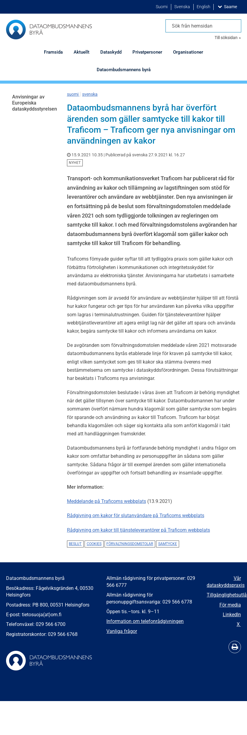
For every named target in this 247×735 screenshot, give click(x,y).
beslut (75, 544)
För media (230, 605)
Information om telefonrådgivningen (145, 621)
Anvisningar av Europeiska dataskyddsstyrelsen (34, 103)
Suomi (162, 6)
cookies (94, 544)
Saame (231, 6)
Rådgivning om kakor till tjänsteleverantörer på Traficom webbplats (138, 530)
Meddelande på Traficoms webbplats (106, 501)
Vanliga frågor (121, 631)
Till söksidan (226, 37)
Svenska (182, 6)
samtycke (167, 544)
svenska (90, 94)
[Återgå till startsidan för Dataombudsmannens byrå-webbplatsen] (49, 29)
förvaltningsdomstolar (129, 544)
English (204, 6)
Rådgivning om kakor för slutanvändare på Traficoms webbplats (135, 515)
